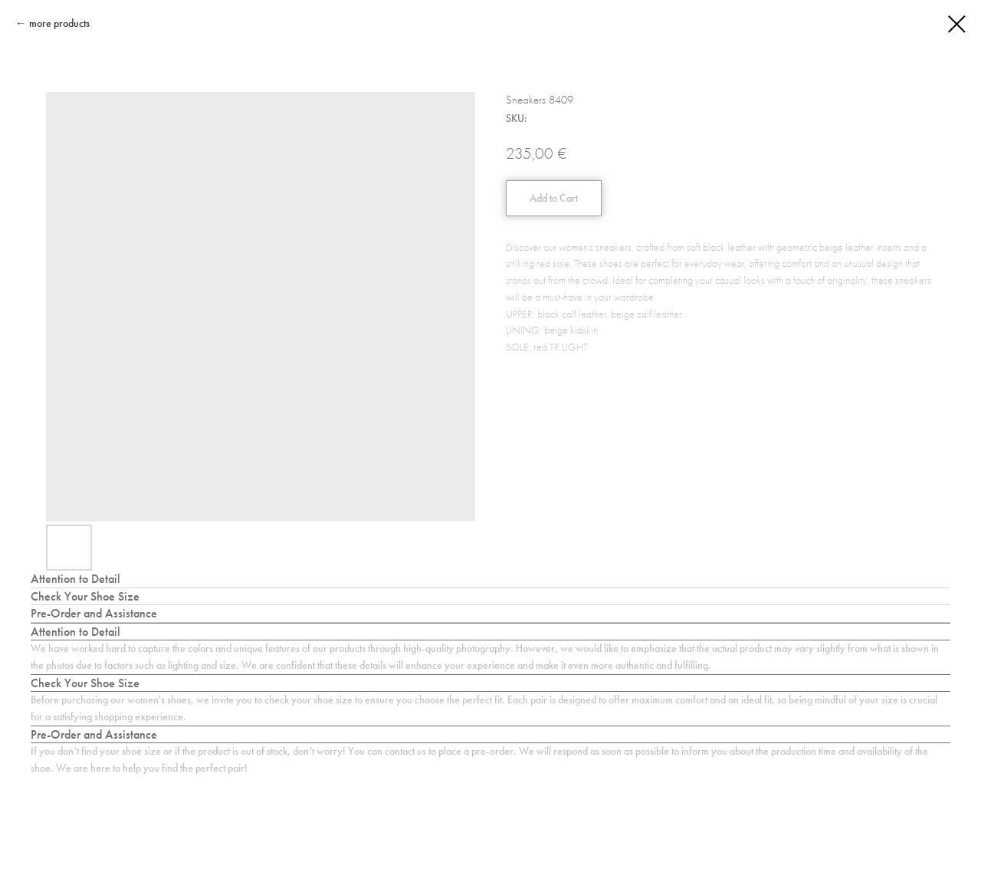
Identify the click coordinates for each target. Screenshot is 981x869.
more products (59, 23)
